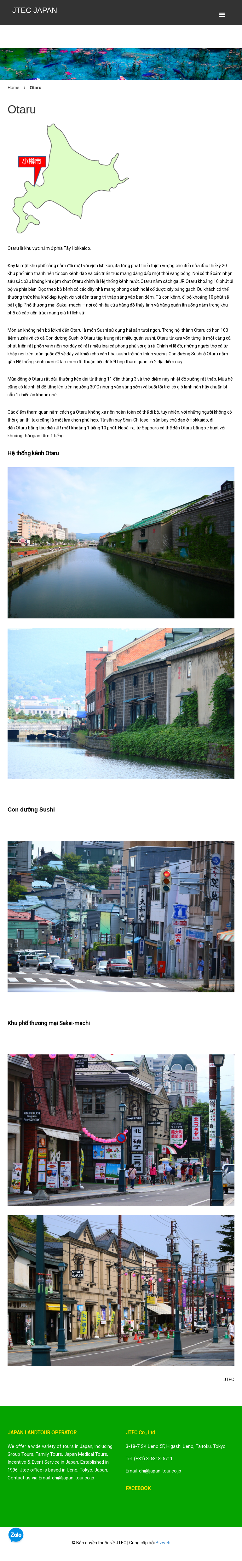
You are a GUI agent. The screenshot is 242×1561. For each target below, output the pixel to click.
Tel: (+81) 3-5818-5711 (149, 1458)
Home (13, 87)
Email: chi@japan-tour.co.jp (153, 1471)
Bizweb (163, 1542)
